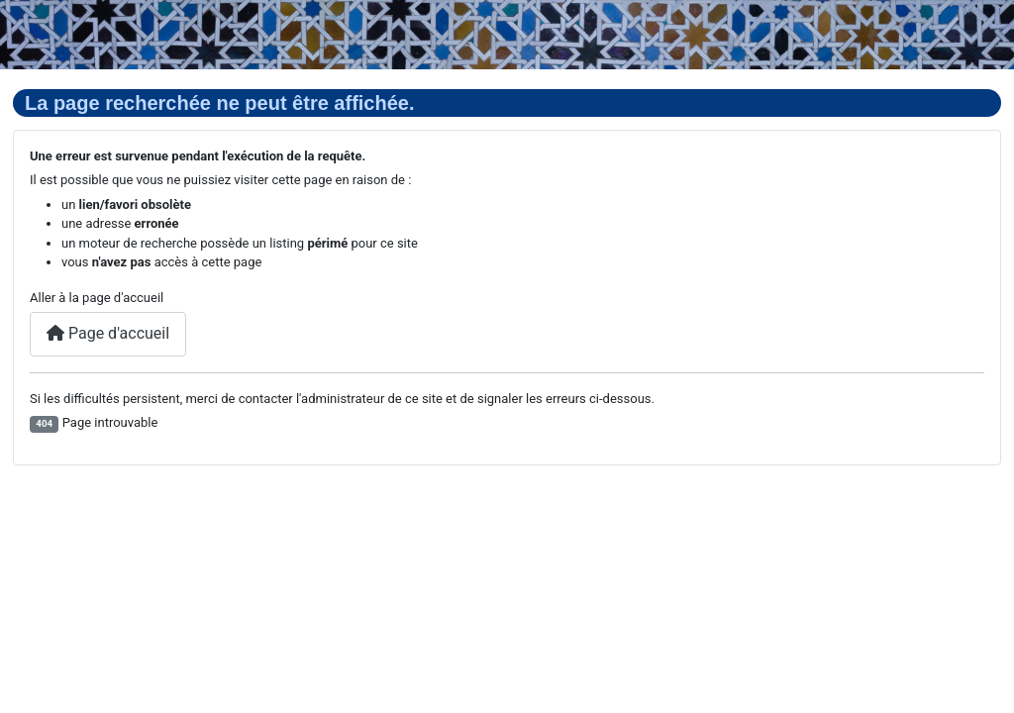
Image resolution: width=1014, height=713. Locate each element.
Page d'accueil (108, 333)
